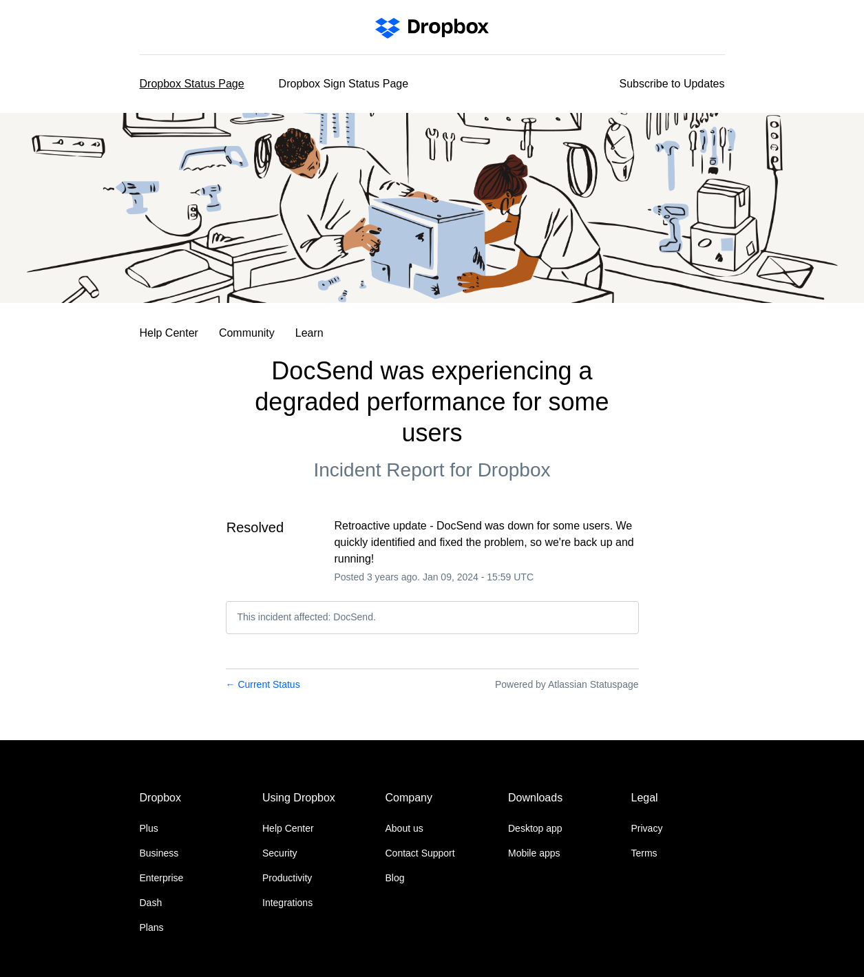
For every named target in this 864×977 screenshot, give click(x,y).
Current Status (263, 684)
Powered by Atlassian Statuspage (567, 684)
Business (159, 853)
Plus (149, 828)
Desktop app (535, 828)
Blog (395, 877)
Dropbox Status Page (192, 84)
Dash (151, 902)
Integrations (287, 902)
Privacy (647, 828)
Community (247, 333)
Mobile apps (534, 853)
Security (279, 853)
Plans (152, 927)
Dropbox (514, 470)
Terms (644, 853)
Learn (309, 333)
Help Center (169, 333)
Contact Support (420, 853)
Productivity (287, 877)
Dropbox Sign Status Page (344, 84)
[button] (672, 84)
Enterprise (162, 877)
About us (404, 828)
